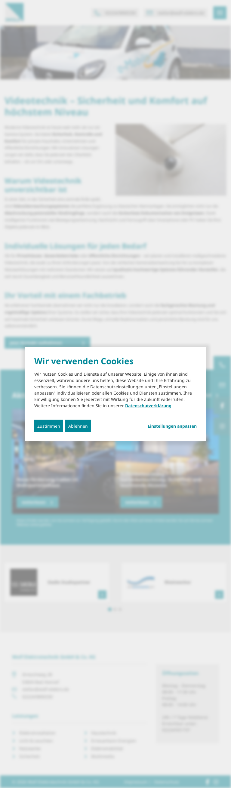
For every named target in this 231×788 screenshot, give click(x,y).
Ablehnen (78, 426)
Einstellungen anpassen (172, 426)
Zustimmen (48, 426)
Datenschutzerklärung (148, 405)
